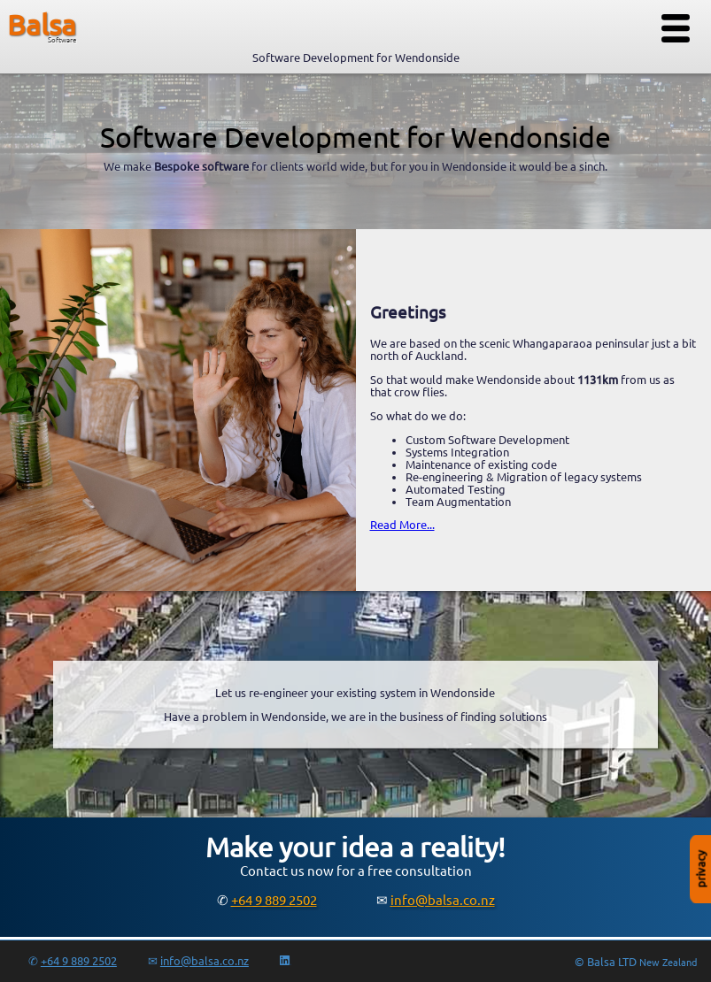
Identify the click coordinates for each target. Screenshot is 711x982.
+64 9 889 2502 (274, 900)
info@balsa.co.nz (442, 900)
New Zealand (668, 962)
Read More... (402, 524)
